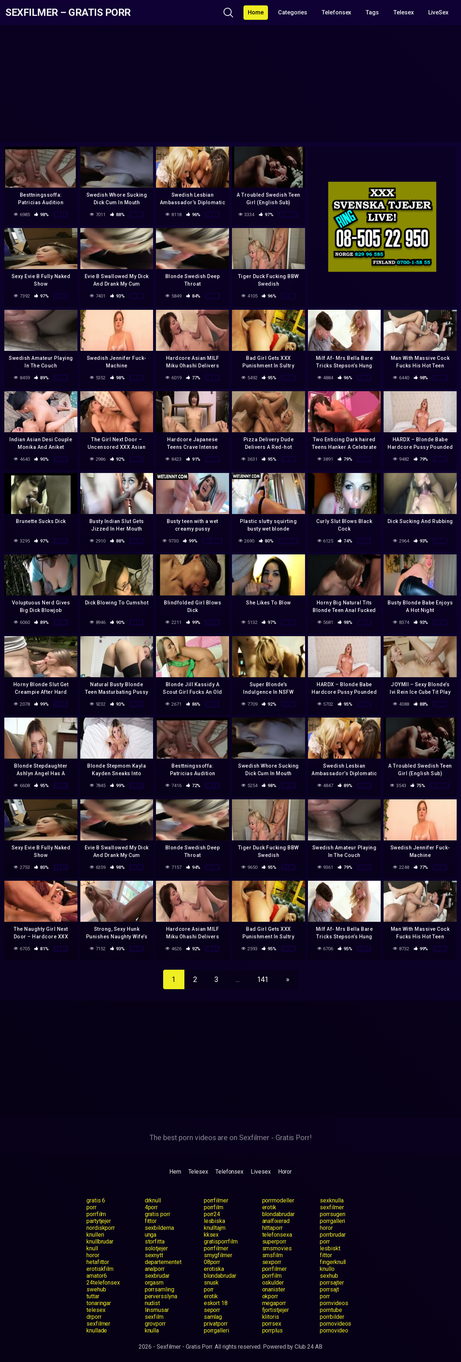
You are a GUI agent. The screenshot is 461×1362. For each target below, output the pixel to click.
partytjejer (98, 1221)
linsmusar (157, 1310)
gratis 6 (95, 1200)
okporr (270, 1296)
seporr (212, 1310)
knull (92, 1248)
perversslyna (161, 1296)
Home (256, 12)
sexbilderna (159, 1227)
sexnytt (154, 1255)
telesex (95, 1310)
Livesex (260, 1171)
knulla (152, 1330)
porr (91, 1207)
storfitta (155, 1241)
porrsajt (329, 1289)
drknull (153, 1200)
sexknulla (331, 1200)
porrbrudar (332, 1234)
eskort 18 (216, 1303)
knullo (327, 1268)
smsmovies (277, 1248)
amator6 (96, 1275)
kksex (211, 1234)
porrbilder (332, 1316)
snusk (211, 1282)
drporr (94, 1316)
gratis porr (157, 1214)
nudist (152, 1303)
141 (263, 979)
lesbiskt (330, 1248)
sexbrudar (157, 1275)
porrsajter (332, 1282)
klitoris (270, 1316)
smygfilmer (218, 1255)
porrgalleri (332, 1221)
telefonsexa (277, 1234)
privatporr (216, 1323)
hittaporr (272, 1227)
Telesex (403, 12)
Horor (285, 1171)
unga (151, 1234)
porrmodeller (278, 1200)
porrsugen (332, 1214)
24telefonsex (103, 1282)
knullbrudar (99, 1241)
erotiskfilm (99, 1268)
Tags (372, 12)
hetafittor (97, 1262)
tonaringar (98, 1303)
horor (326, 1227)
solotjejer (156, 1248)
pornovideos (335, 1323)
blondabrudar (278, 1214)
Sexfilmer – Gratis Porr (68, 12)
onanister (273, 1289)
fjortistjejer (275, 1310)
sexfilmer (332, 1207)
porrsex (271, 1323)
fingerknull (333, 1262)
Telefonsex (336, 12)
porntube (331, 1310)
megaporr (274, 1303)
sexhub (329, 1275)
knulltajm (214, 1227)
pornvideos (334, 1303)
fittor (151, 1221)
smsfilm (272, 1255)
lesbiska (214, 1221)
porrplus (272, 1330)
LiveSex (438, 12)
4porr (151, 1207)
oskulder (273, 1282)
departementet (163, 1262)
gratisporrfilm (221, 1241)
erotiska (214, 1268)
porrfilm (213, 1207)
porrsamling (159, 1289)
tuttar (92, 1296)
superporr (274, 1241)
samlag (213, 1316)
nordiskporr (100, 1227)
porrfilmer (216, 1200)
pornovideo (334, 1330)
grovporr (155, 1323)
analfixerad (276, 1221)
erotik (269, 1207)
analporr (155, 1268)
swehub (96, 1289)
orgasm (154, 1282)
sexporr (271, 1262)
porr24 (212, 1214)
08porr (212, 1262)
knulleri (95, 1234)
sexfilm (154, 1316)
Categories (292, 12)
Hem (175, 1171)
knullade (96, 1330)
